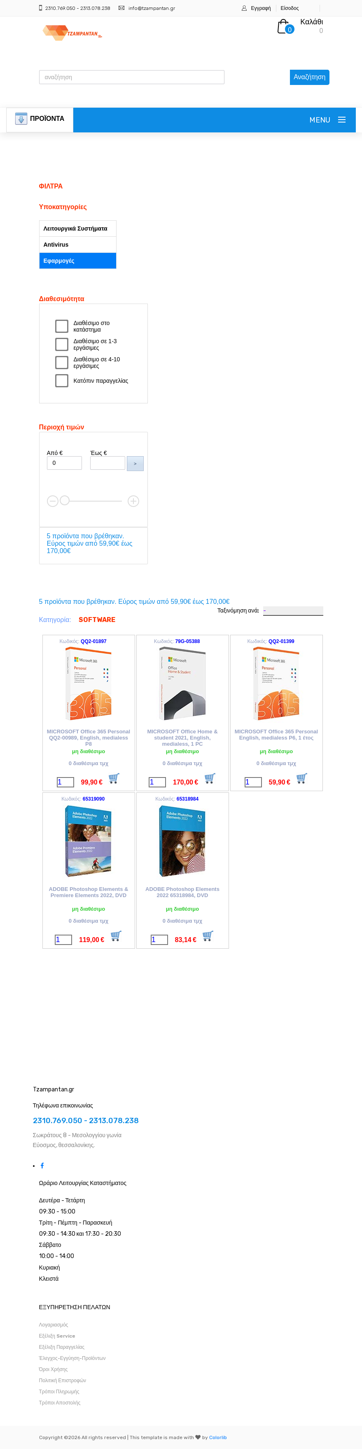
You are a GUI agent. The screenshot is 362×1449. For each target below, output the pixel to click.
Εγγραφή (261, 8)
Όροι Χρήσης (53, 1369)
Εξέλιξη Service (57, 1336)
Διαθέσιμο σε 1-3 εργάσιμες (95, 344)
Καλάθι (311, 21)
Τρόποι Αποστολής (60, 1403)
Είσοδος (290, 8)
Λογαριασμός (53, 1325)
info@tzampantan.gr (151, 8)
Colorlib (218, 1437)
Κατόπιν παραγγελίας (101, 380)
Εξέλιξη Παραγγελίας (62, 1347)
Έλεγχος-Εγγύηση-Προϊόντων (72, 1358)
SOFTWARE (97, 620)
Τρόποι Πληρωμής (59, 1392)
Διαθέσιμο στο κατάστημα (92, 326)
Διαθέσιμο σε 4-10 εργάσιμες (97, 362)
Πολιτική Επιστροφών (62, 1380)
